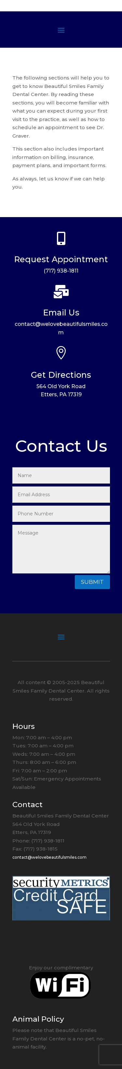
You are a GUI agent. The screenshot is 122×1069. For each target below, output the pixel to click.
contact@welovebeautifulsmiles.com (49, 857)
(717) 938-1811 (61, 271)
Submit (92, 582)
